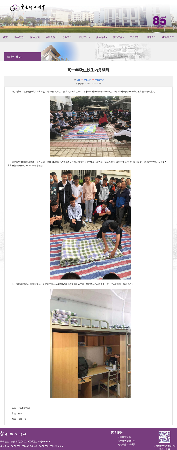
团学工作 (84, 37)
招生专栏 (101, 37)
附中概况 (19, 37)
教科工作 (118, 37)
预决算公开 (168, 37)
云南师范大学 (124, 437)
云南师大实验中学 (126, 441)
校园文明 (51, 37)
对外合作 (151, 37)
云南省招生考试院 (126, 444)
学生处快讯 (99, 80)
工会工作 (135, 37)
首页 (5, 37)
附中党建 (35, 37)
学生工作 (68, 37)
